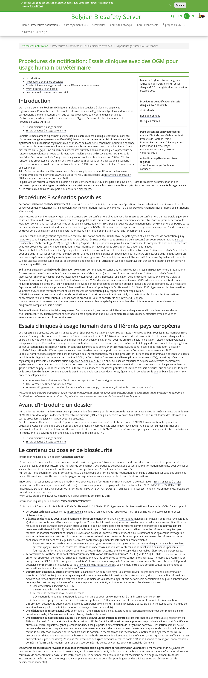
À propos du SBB (174, 25)
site (156, 371)
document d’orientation (117, 174)
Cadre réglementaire (75, 25)
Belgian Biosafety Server (106, 16)
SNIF (47, 561)
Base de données (150, 115)
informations (74, 511)
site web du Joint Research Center (96, 564)
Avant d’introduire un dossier (42, 88)
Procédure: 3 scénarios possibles (44, 81)
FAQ (139, 25)
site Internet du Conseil (129, 298)
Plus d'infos (36, 6)
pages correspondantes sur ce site (89, 476)
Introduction (33, 78)
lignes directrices (106, 639)
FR (186, 16)
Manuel (144, 80)
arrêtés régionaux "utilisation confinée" (103, 462)
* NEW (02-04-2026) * (34, 32)
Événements (152, 25)
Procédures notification (45, 25)
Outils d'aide (147, 110)
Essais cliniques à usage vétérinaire (46, 130)
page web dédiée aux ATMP (85, 361)
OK (170, 5)
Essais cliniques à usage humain (44, 127)
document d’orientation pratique (70, 415)
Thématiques (99, 25)
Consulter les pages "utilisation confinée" (157, 167)
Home (25, 25)
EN (180, 16)
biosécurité (85, 189)
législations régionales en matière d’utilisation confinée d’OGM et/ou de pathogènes (91, 236)
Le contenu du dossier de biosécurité (47, 92)
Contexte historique (122, 25)
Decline (180, 5)
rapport (107, 350)
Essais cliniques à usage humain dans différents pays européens (62, 85)
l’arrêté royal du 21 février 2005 (131, 287)
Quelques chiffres (150, 121)
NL (193, 16)
